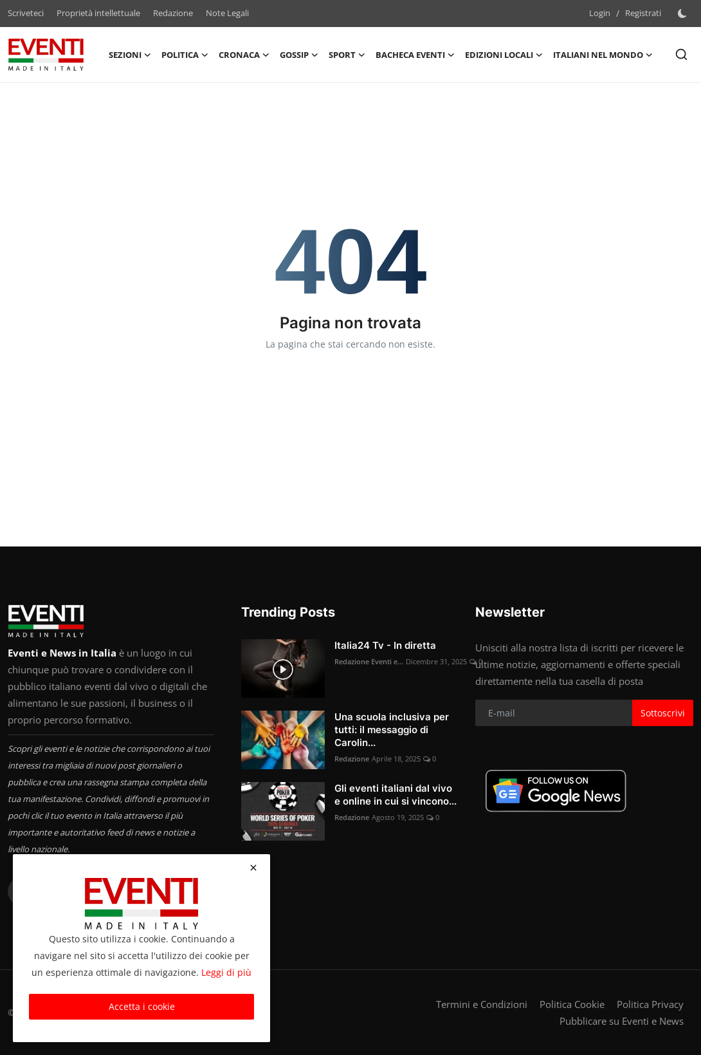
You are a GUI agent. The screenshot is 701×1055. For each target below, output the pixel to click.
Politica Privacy (650, 1004)
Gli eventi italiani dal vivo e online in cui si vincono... (395, 794)
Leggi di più (226, 972)
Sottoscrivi (663, 713)
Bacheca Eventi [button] (415, 54)
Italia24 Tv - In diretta (385, 645)
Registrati (643, 13)
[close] (253, 868)
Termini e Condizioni (481, 1004)
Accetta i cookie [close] (142, 1006)
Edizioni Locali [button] (504, 54)
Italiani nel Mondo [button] (603, 54)
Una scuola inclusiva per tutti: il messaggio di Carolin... (391, 730)
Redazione (173, 13)
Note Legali (227, 13)
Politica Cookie (572, 1004)
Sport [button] (347, 54)
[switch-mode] (683, 13)
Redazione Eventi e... (368, 661)
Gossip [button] (299, 54)
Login (599, 13)
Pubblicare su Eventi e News (622, 1020)
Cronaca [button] (244, 54)
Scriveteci (26, 13)
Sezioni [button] (130, 54)
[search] (681, 54)
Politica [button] (184, 54)
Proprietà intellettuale (98, 13)
